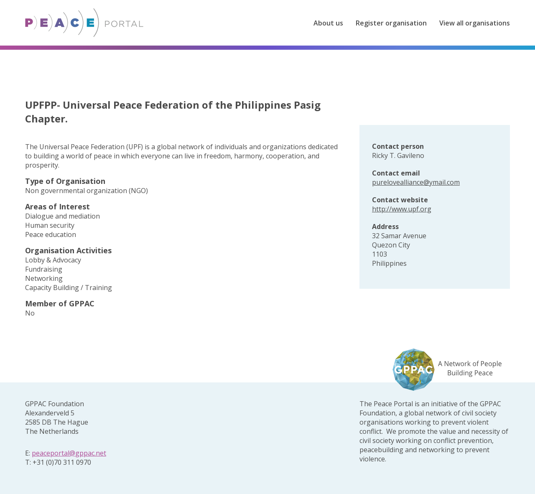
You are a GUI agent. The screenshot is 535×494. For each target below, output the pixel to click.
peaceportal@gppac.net (69, 453)
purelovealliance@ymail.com (416, 182)
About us (328, 23)
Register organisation (391, 23)
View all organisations (474, 23)
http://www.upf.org (401, 209)
